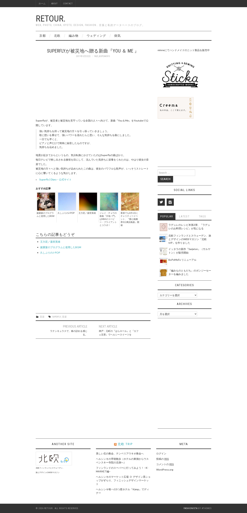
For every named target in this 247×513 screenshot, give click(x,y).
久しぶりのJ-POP (66, 213)
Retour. (51, 18)
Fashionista (190, 508)
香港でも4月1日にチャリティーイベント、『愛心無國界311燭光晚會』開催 (130, 219)
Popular (166, 216)
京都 (42, 35)
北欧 (57, 35)
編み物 (73, 35)
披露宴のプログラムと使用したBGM (45, 214)
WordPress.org (164, 469)
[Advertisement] (66, 281)
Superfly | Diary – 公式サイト (55, 179)
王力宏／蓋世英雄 (87, 213)
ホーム (42, 3)
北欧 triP (125, 444)
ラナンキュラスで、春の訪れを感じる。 (68, 333)
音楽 (42, 316)
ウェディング (96, 35)
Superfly (56, 316)
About (54, 3)
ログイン (161, 453)
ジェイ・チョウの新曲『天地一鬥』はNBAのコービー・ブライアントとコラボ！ (108, 219)
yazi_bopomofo (102, 56)
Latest (184, 216)
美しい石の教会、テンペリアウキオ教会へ (120, 453)
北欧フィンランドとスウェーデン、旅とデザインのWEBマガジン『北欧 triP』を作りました (189, 239)
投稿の (162, 458)
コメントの (165, 464)
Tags (202, 216)
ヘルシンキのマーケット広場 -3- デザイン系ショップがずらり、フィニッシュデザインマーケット (123, 480)
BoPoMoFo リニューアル (182, 259)
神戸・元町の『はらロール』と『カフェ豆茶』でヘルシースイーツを (118, 333)
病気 (117, 35)
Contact (68, 3)
